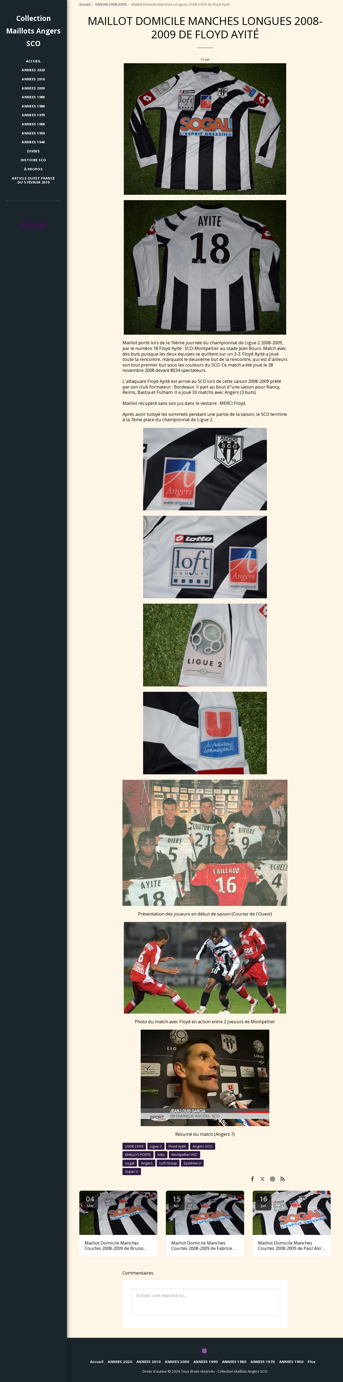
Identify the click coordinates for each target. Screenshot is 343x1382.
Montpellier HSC (184, 1154)
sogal (129, 1163)
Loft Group (168, 1163)
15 (177, 1201)
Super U (131, 1171)
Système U (192, 1163)
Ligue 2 (156, 1146)
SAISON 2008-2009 (111, 4)
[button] (24, 225)
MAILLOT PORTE (138, 1154)
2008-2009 (134, 1146)
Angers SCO (202, 1146)
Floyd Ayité (177, 1146)
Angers (147, 1163)
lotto (161, 1154)
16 (263, 1201)
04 (90, 1201)
